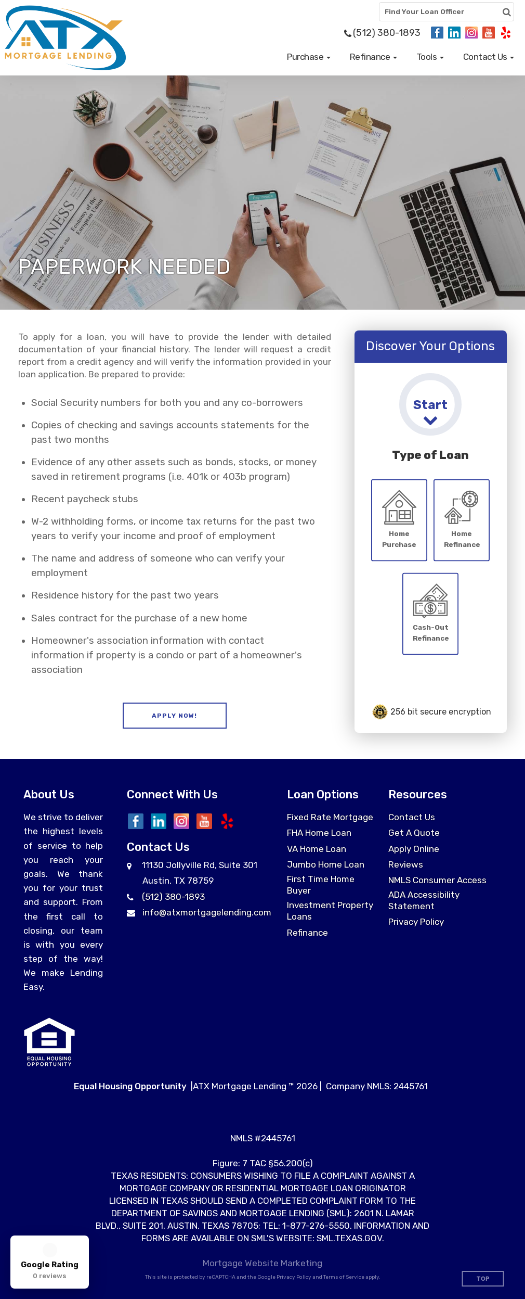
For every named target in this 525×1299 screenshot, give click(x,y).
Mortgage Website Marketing (262, 1263)
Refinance (307, 932)
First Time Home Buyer (321, 885)
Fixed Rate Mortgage (330, 817)
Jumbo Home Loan (325, 864)
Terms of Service (343, 1277)
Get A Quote (414, 832)
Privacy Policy (416, 921)
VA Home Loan (316, 849)
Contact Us (411, 817)
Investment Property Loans (330, 911)
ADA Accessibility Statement (424, 900)
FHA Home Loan (319, 832)
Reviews (405, 864)
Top (483, 1279)
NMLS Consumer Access (437, 880)
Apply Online (413, 849)
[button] (309, 56)
